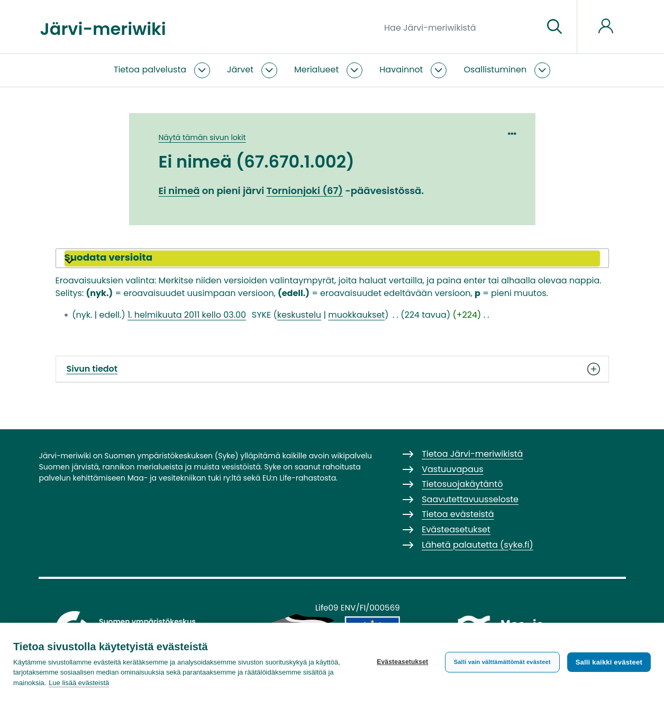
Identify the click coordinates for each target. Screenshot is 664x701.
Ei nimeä (179, 190)
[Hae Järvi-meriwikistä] (459, 27)
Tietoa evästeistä (458, 514)
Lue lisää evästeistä (79, 683)
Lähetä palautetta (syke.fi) (477, 545)
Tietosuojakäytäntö (462, 484)
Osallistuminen (494, 69)
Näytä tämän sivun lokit (202, 137)
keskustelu (299, 315)
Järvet (240, 69)
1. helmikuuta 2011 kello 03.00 (187, 315)
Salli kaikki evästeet (609, 662)
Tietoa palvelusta (150, 69)
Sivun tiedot (332, 369)
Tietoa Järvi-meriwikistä (472, 454)
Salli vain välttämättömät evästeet (502, 662)
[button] (332, 258)
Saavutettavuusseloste (470, 499)
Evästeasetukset (402, 662)
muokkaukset (356, 315)
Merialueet (316, 69)
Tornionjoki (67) (304, 190)
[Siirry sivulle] (554, 27)
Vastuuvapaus (452, 469)
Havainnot (401, 69)
